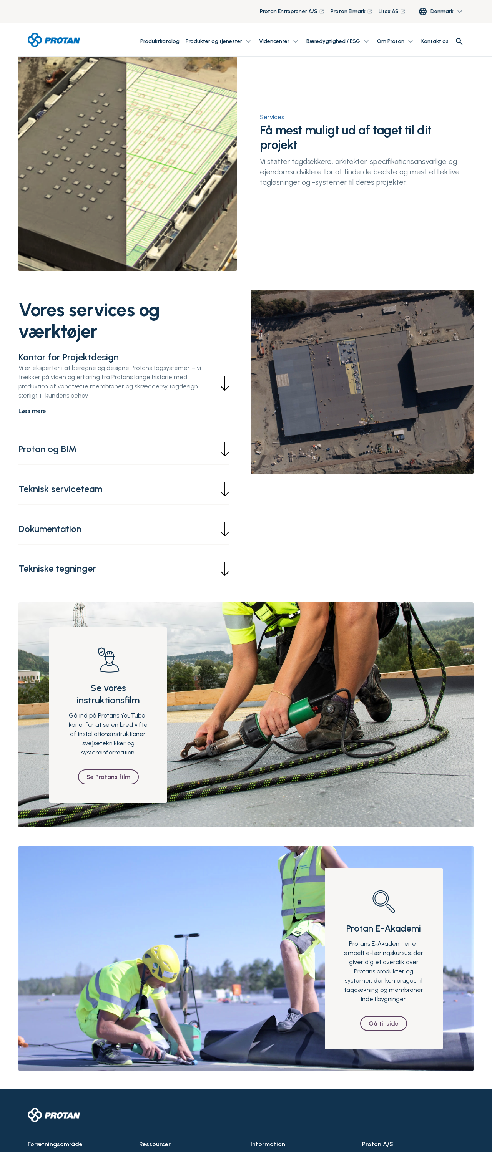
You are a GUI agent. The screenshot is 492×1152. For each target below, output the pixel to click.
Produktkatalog (160, 41)
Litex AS (392, 11)
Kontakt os (435, 41)
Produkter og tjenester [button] (219, 41)
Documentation (157, 1135)
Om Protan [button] (396, 41)
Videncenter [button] (279, 41)
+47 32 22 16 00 (380, 1137)
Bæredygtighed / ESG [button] (338, 41)
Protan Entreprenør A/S (292, 11)
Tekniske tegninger (162, 1121)
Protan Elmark (351, 11)
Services (272, 117)
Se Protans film (108, 742)
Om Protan (264, 1121)
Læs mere (32, 410)
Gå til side (384, 988)
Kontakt (260, 1135)
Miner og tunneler (49, 1135)
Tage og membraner (53, 1121)
